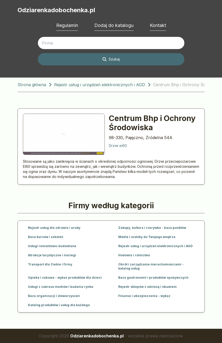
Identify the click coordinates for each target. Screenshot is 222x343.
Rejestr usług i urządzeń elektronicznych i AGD (99, 84)
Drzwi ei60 (118, 145)
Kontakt (158, 25)
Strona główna (32, 84)
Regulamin (67, 25)
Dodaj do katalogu (114, 25)
